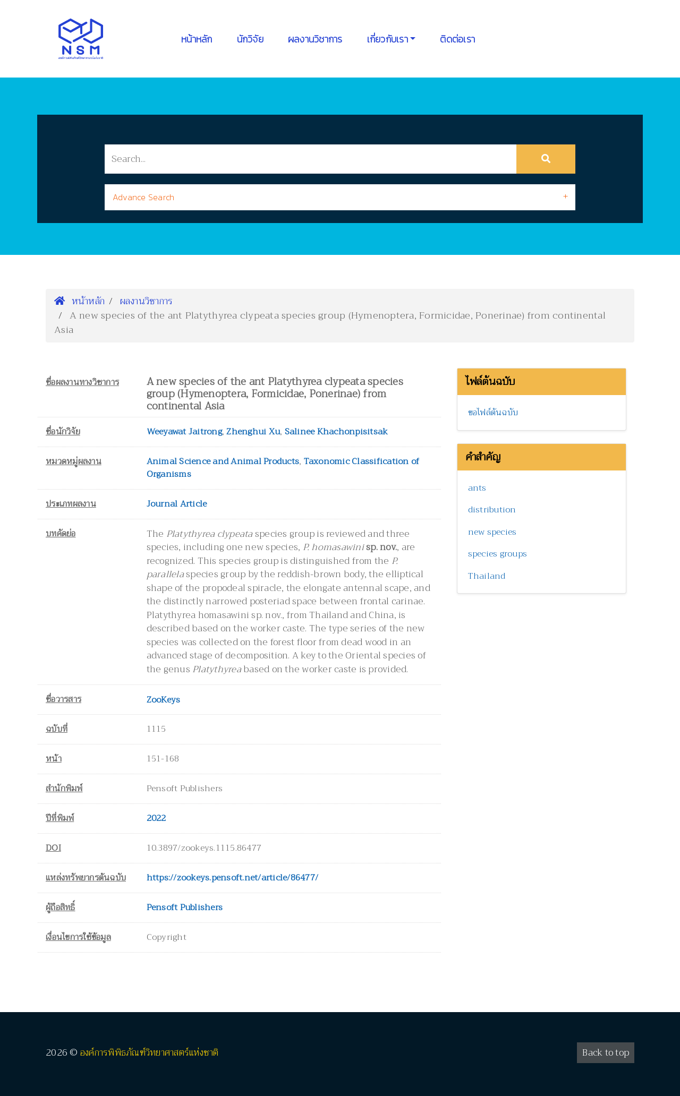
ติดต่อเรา (457, 39)
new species (492, 532)
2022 (156, 818)
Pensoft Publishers (185, 907)
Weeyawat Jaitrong (184, 431)
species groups (498, 553)
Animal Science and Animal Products (223, 461)
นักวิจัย (250, 39)
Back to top (605, 1052)
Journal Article (177, 503)
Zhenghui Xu (253, 431)
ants (477, 488)
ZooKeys (164, 699)
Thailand (487, 576)
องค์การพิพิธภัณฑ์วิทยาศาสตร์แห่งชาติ (149, 1052)
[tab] (340, 197)
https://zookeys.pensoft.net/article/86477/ (233, 877)
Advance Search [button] (144, 197)
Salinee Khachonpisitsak (336, 431)
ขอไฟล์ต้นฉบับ (493, 412)
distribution (492, 509)
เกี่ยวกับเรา (387, 39)
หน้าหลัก (196, 39)
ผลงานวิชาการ (315, 39)
